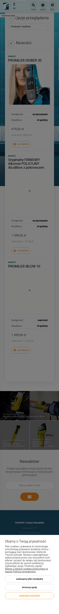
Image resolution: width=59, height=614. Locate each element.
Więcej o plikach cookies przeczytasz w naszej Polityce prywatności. (26, 570)
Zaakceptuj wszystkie (29, 595)
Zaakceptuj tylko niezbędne (29, 579)
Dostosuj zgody (29, 587)
